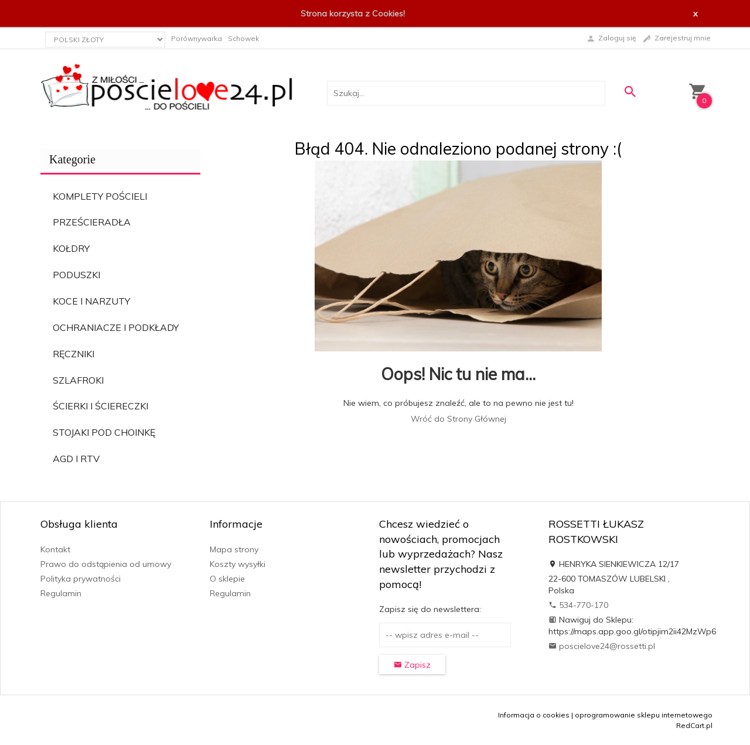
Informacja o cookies (534, 714)
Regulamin (60, 593)
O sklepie (227, 578)
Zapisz (412, 664)
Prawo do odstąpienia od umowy (105, 564)
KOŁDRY (71, 248)
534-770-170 (578, 605)
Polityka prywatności (80, 578)
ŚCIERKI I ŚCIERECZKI (100, 406)
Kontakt (55, 549)
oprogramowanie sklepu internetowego (643, 714)
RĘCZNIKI (73, 354)
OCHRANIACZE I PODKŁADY (116, 327)
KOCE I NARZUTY (91, 301)
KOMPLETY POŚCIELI (100, 196)
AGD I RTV (76, 458)
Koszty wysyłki (237, 564)
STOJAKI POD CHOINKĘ (104, 432)
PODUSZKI (76, 275)
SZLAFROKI (78, 380)
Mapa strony (234, 549)
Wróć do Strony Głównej (458, 418)
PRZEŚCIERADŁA (92, 222)
